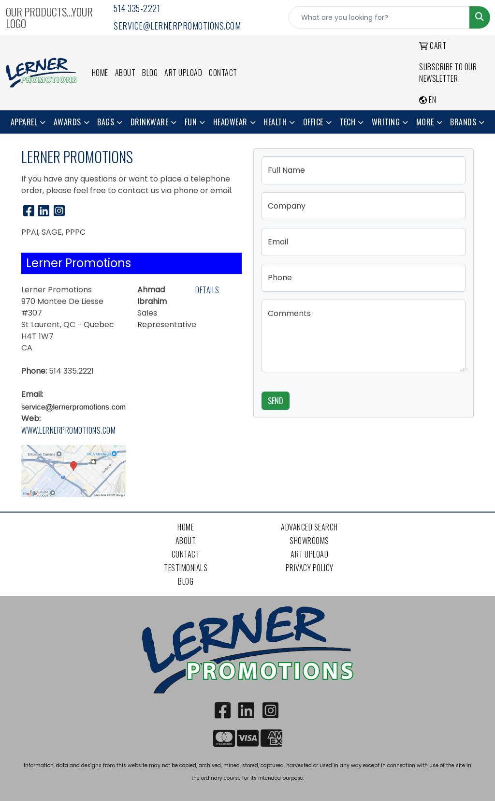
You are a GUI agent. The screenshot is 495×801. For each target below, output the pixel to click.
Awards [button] (67, 122)
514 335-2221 (137, 8)
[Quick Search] (379, 17)
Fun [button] (191, 122)
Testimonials (185, 568)
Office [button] (313, 122)
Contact (223, 72)
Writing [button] (386, 122)
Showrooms (309, 540)
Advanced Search (309, 527)
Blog (150, 72)
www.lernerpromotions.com (68, 430)
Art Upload (183, 72)
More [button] (425, 122)
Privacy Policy (310, 568)
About (125, 72)
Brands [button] (463, 122)
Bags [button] (105, 122)
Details (207, 290)
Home (100, 72)
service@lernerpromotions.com (177, 25)
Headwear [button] (230, 122)
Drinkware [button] (150, 122)
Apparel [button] (24, 122)
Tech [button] (347, 122)
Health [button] (275, 122)
